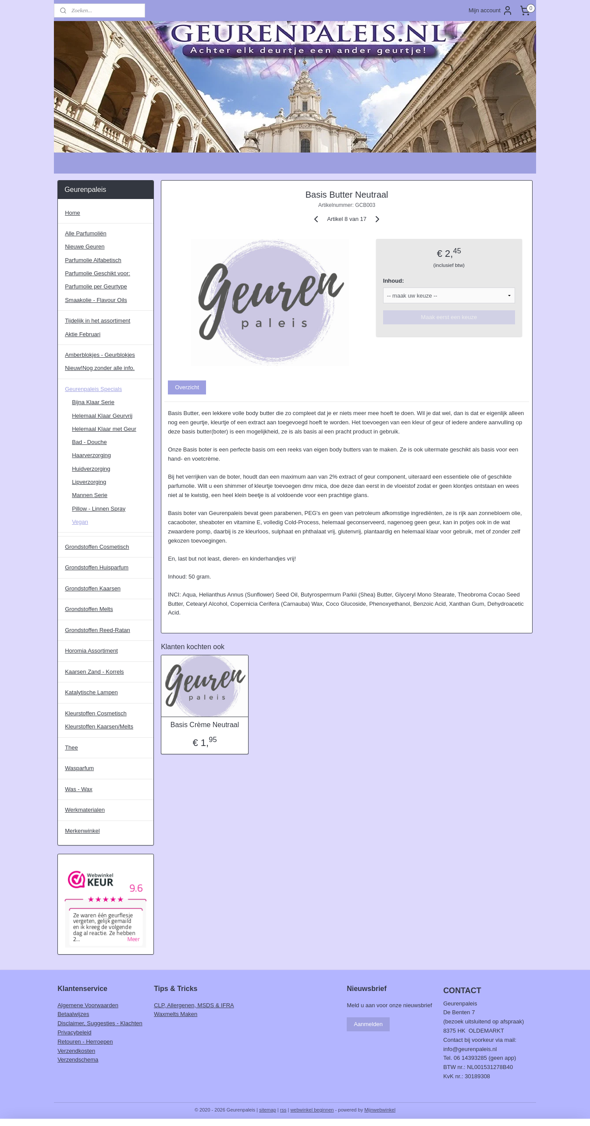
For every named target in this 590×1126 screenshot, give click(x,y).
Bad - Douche (89, 442)
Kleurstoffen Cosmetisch (96, 713)
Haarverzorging (91, 455)
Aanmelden (368, 1024)
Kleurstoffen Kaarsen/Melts (99, 726)
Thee (71, 747)
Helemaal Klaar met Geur (104, 429)
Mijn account (491, 10)
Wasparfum (79, 768)
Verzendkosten (76, 1051)
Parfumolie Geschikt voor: (97, 273)
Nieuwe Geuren (84, 246)
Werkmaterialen (85, 809)
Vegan (80, 522)
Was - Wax (78, 789)
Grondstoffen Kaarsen (93, 588)
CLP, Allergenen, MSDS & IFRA (194, 1005)
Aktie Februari (82, 334)
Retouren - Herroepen (85, 1041)
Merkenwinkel (82, 831)
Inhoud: (393, 280)
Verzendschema (77, 1059)
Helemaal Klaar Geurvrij (102, 415)
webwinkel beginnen (312, 1109)
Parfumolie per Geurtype (96, 286)
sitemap (267, 1109)
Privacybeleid (74, 1032)
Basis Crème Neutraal (204, 724)
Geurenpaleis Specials (93, 389)
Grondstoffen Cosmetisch (97, 546)
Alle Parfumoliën (86, 233)
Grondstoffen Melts (89, 609)
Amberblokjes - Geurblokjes (100, 355)
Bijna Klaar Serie (93, 402)
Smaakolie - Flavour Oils (96, 300)
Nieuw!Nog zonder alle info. (100, 368)
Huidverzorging (91, 468)
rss (283, 1109)
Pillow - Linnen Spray (98, 508)
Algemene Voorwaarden (87, 1005)
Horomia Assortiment (91, 650)
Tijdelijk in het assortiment (97, 320)
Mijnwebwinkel (379, 1109)
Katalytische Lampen (91, 692)
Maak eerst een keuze (449, 317)
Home (72, 213)
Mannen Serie (89, 495)
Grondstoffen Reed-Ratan (97, 630)
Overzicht (187, 387)
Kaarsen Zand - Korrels (94, 671)
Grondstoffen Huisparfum (96, 567)
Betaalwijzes (73, 1014)
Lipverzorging (89, 482)
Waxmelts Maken (175, 1014)
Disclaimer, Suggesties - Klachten (99, 1023)
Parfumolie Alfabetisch (93, 260)
